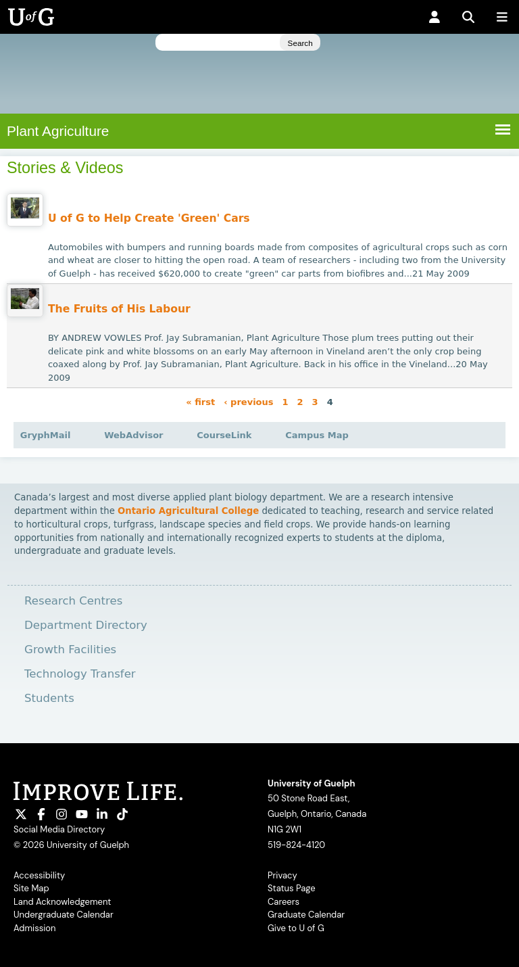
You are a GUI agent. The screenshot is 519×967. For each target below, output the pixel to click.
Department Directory (85, 625)
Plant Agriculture (58, 131)
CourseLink (224, 435)
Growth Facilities (70, 649)
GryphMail (45, 435)
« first (200, 401)
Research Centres (73, 600)
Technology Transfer (80, 673)
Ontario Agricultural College (188, 511)
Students (49, 698)
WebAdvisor (133, 435)
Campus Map (317, 435)
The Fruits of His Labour (119, 309)
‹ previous (248, 401)
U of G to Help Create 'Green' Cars (149, 218)
